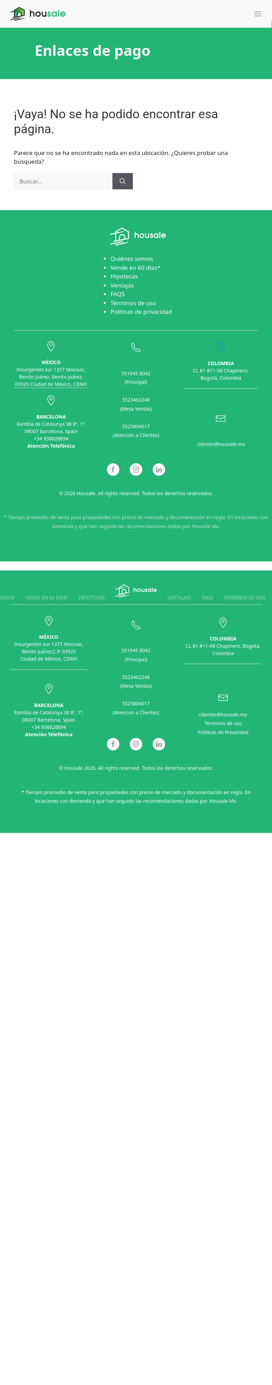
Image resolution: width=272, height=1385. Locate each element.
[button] (257, 14)
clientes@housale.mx (221, 442)
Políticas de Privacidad (223, 730)
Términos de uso (133, 303)
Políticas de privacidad (141, 312)
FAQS (117, 294)
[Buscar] (122, 181)
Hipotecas (124, 276)
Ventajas (122, 285)
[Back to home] (38, 14)
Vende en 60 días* (135, 268)
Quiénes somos (131, 259)
